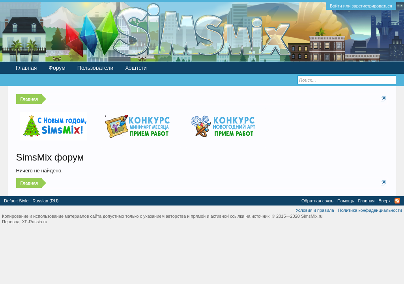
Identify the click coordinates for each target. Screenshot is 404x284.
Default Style (16, 200)
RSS (397, 201)
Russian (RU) (45, 200)
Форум (57, 68)
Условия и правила (315, 210)
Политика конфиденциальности (370, 210)
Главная (26, 68)
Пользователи (95, 68)
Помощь (345, 200)
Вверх (384, 200)
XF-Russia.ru (34, 221)
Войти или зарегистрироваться (361, 6)
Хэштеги (136, 68)
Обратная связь (317, 200)
